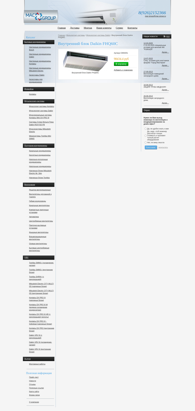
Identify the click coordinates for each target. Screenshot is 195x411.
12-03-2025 (148, 43)
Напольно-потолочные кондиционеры (38, 160)
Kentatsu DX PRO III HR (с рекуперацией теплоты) (40, 315)
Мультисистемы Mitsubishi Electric (40, 130)
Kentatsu (32, 94)
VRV (26, 257)
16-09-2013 (148, 85)
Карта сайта (34, 392)
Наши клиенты (103, 28)
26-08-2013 (148, 96)
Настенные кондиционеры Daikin (40, 55)
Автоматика (34, 217)
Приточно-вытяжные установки (37, 226)
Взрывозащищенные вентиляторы (37, 238)
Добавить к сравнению (123, 70)
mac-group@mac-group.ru (155, 16)
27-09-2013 (148, 72)
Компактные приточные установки (39, 211)
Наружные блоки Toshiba (39, 178)
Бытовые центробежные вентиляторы (39, 249)
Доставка (74, 28)
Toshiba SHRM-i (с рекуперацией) (36, 278)
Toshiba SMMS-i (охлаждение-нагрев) (41, 264)
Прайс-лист (34, 377)
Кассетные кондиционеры (40, 155)
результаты (163, 147)
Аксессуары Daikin (36, 75)
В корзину (121, 64)
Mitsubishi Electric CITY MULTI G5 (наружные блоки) (41, 285)
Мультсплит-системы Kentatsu (41, 106)
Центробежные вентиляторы (41, 221)
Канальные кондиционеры (40, 151)
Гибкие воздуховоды (37, 201)
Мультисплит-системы (34, 101)
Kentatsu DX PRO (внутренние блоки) (41, 329)
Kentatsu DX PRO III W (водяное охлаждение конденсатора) (38, 307)
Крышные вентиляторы (38, 232)
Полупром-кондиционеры (35, 145)
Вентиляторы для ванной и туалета (40, 195)
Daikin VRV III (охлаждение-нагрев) (40, 343)
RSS (168, 36)
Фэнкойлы (29, 89)
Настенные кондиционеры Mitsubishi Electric (40, 69)
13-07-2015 (148, 58)
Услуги (27, 359)
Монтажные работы (37, 364)
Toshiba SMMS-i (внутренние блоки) (41, 271)
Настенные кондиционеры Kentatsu (40, 62)
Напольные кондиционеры (40, 166)
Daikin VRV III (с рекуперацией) (35, 336)
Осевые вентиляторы (38, 244)
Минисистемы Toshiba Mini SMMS (40, 137)
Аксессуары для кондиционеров (36, 80)
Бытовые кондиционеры (35, 42)
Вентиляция (29, 185)
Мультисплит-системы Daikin (41, 111)
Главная (62, 28)
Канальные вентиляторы (39, 205)
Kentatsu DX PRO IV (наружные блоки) (37, 299)
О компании (34, 402)
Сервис (119, 28)
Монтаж (88, 28)
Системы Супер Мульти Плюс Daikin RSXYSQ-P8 (41, 123)
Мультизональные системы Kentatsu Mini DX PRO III (40, 116)
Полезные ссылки (36, 388)
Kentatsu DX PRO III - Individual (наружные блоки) (40, 322)
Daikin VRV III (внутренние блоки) (40, 350)
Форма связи (34, 395)
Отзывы (32, 384)
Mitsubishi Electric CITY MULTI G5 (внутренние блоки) (41, 292)
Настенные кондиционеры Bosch (40, 48)
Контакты (132, 28)
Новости (32, 381)
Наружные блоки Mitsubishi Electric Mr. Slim (40, 172)
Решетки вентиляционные (40, 190)
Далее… (165, 52)
